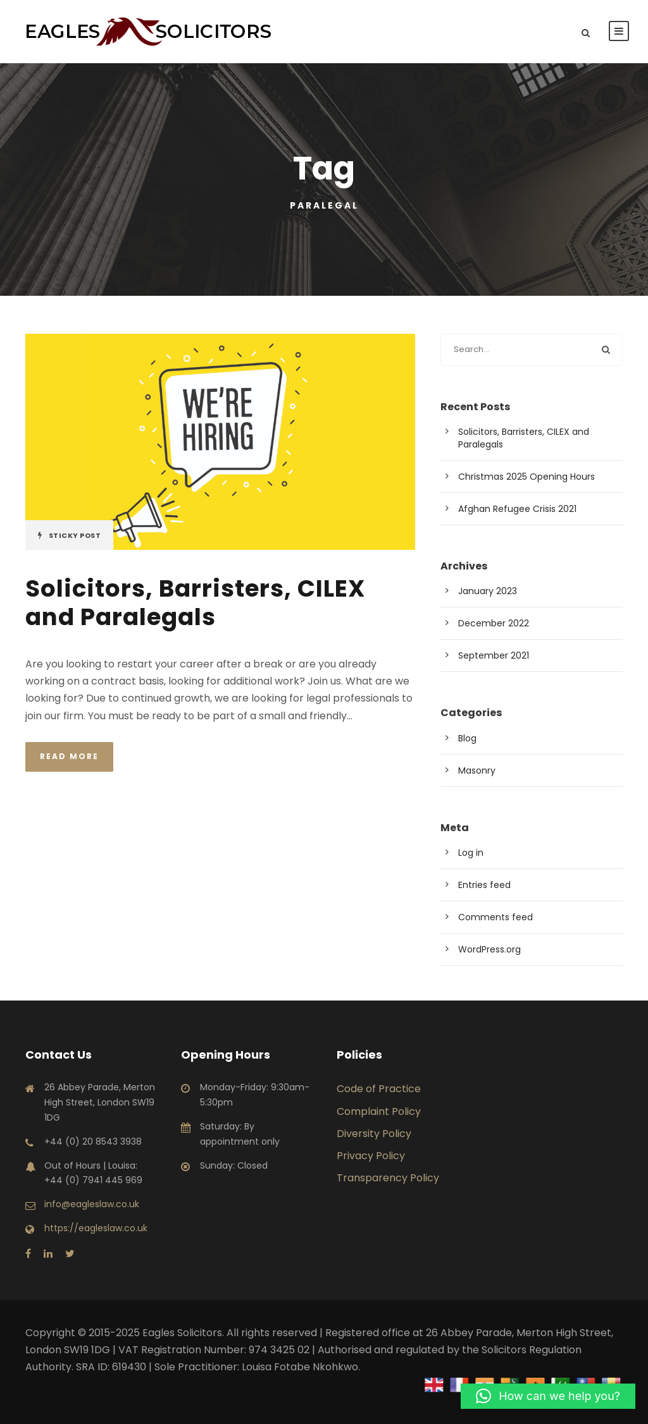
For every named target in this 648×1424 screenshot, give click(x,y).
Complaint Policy (379, 1111)
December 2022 (493, 623)
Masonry (476, 770)
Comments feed (495, 917)
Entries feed (484, 885)
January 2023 (487, 591)
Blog (467, 738)
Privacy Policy (371, 1155)
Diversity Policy (374, 1133)
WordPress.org (489, 949)
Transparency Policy (388, 1178)
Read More (69, 756)
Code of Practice (379, 1088)
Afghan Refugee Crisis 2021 (517, 508)
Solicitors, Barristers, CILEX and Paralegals (195, 602)
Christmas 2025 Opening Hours (526, 476)
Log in (470, 852)
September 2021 (493, 655)
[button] (548, 1396)
